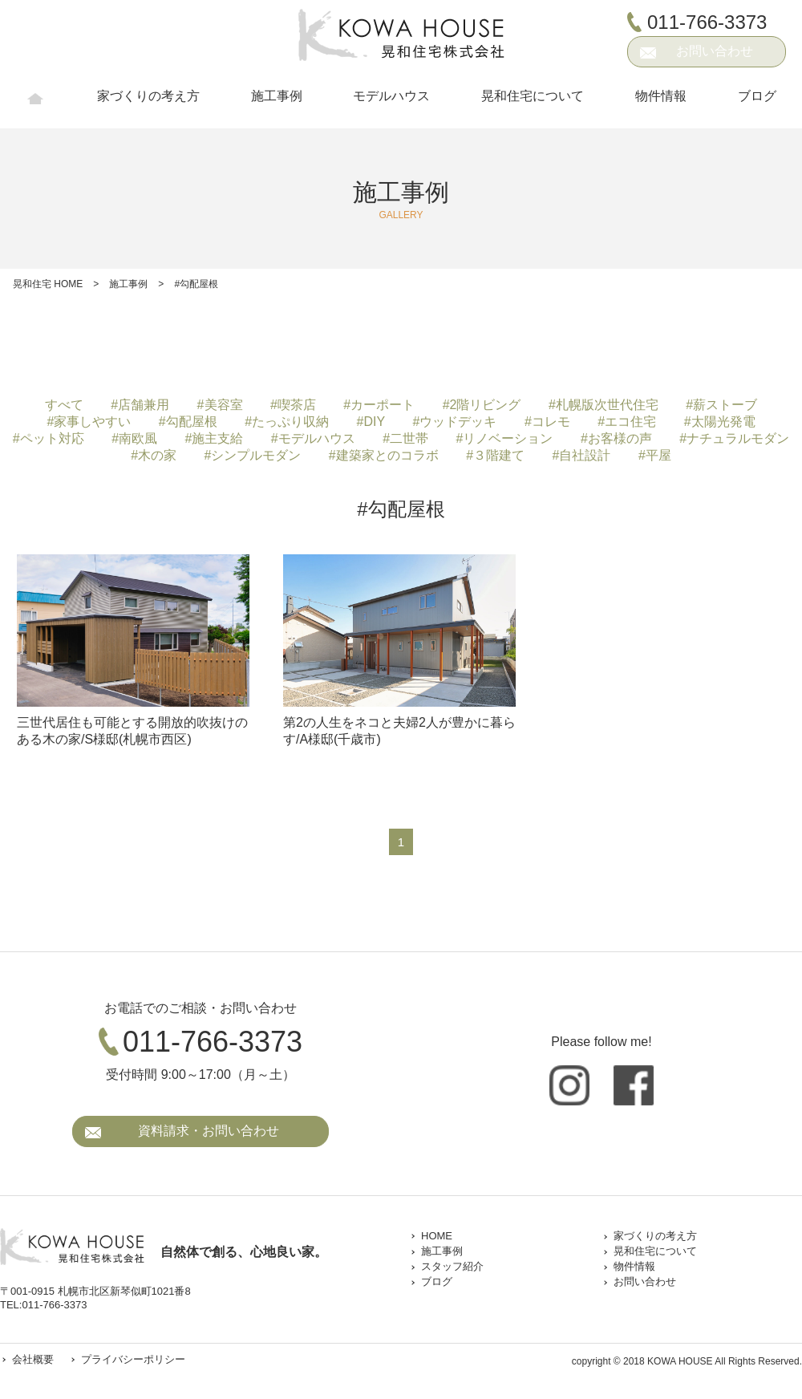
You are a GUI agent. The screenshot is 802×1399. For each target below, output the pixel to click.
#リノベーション (504, 438)
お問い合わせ (714, 51)
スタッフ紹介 (452, 1266)
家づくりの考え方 (148, 103)
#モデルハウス (313, 438)
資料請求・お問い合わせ (208, 1130)
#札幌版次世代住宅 (603, 405)
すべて (64, 405)
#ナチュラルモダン (734, 438)
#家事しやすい (89, 421)
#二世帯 (405, 438)
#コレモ (547, 421)
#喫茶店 (293, 405)
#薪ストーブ (721, 405)
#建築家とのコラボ (384, 455)
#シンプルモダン (253, 455)
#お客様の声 (616, 438)
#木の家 (153, 455)
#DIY (371, 421)
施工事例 (276, 103)
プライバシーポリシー (129, 1359)
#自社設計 (582, 455)
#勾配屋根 (188, 421)
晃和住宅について (532, 103)
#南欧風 (134, 438)
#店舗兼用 (140, 405)
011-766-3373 (707, 21)
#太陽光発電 (719, 421)
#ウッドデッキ (455, 421)
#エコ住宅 (626, 421)
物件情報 (661, 103)
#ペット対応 (48, 438)
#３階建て (495, 455)
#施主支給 (214, 438)
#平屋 (654, 455)
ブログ (757, 103)
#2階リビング (482, 405)
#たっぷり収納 (287, 421)
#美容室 (220, 405)
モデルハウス (391, 103)
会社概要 (33, 1359)
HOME (36, 104)
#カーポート (379, 405)
